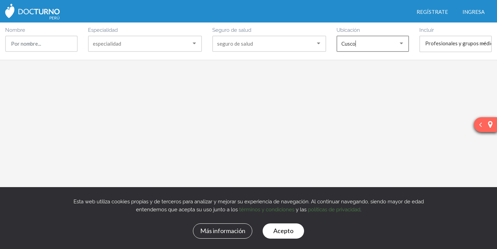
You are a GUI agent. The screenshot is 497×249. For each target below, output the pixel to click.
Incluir (426, 29)
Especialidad (103, 29)
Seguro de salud (231, 29)
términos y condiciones (266, 209)
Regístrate (432, 12)
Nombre (15, 29)
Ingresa (473, 12)
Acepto (283, 230)
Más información (222, 230)
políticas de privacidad (334, 209)
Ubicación (348, 29)
